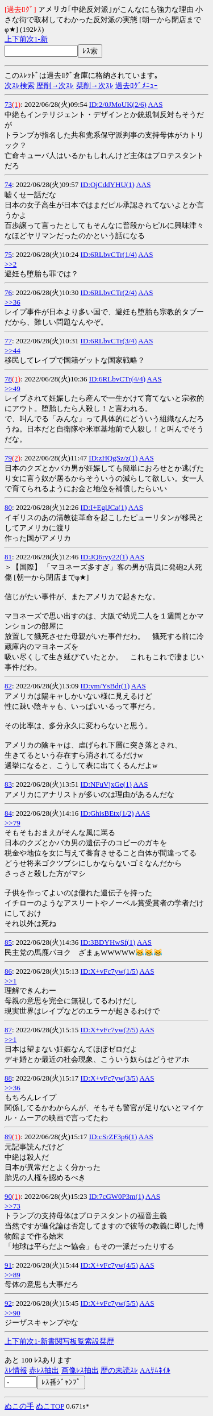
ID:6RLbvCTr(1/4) (109, 254)
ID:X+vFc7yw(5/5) (109, 1303)
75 (8, 254)
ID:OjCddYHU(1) (108, 184)
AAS (155, 104)
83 (8, 784)
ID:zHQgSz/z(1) (113, 458)
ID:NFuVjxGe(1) (106, 784)
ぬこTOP (50, 1406)
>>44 (12, 350)
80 (8, 507)
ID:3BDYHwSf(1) (108, 942)
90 (8, 1196)
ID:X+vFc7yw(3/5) (109, 1078)
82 (8, 686)
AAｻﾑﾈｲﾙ (155, 1370)
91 (8, 1265)
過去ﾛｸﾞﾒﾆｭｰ (136, 85)
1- (37, 39)
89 (8, 1136)
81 (8, 557)
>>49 (12, 388)
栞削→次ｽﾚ (95, 85)
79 (8, 458)
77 (8, 341)
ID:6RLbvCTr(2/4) (109, 292)
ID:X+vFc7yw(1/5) (109, 971)
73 (8, 104)
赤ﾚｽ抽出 (44, 1370)
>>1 (10, 981)
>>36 (12, 302)
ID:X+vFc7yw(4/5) (109, 1265)
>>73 (12, 1206)
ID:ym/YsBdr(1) (105, 686)
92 (8, 1303)
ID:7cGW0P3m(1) (116, 1196)
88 (8, 1078)
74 (8, 184)
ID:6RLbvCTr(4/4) (117, 379)
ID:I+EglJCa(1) (104, 507)
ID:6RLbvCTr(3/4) (109, 341)
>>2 (10, 264)
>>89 (12, 1274)
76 (8, 292)
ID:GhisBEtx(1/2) (107, 813)
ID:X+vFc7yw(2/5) (109, 1029)
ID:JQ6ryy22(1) (104, 557)
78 (8, 379)
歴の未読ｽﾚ (119, 1370)
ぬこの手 (19, 1406)
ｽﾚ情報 (16, 1370)
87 (8, 1029)
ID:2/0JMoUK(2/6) (118, 104)
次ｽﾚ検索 (20, 85)
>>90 (12, 1313)
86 (8, 971)
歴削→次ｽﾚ (55, 85)
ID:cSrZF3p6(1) (113, 1136)
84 (8, 813)
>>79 (12, 823)
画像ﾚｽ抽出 (80, 1370)
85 (8, 942)
